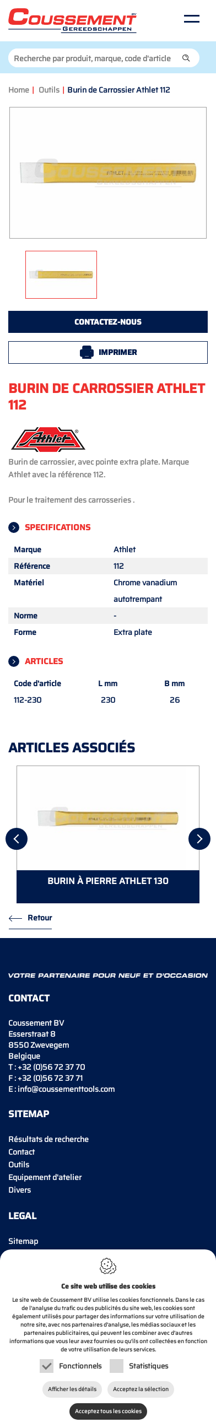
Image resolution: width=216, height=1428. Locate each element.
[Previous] (17, 839)
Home (18, 90)
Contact (21, 1152)
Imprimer (118, 352)
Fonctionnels (80, 1366)
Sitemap (23, 1241)
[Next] (199, 839)
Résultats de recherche (48, 1139)
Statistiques (148, 1366)
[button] (186, 57)
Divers (19, 1190)
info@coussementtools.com (66, 1089)
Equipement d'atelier (45, 1177)
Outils (49, 90)
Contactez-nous (108, 322)
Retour (40, 918)
